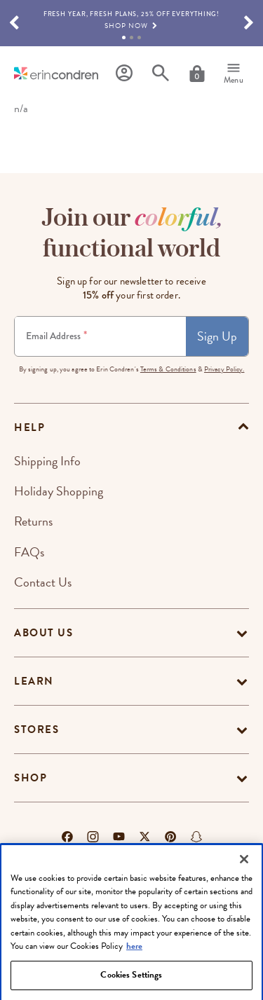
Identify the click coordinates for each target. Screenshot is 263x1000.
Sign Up (217, 336)
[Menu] (233, 73)
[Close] (244, 880)
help (29, 427)
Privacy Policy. (224, 369)
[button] (14, 23)
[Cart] (197, 73)
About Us (43, 633)
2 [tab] (131, 37)
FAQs (29, 551)
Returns (33, 521)
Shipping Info (47, 460)
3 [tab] (139, 37)
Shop (30, 778)
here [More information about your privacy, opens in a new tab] (134, 968)
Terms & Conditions (168, 369)
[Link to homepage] (56, 73)
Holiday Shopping (58, 490)
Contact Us (43, 582)
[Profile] (124, 73)
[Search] (160, 73)
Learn (34, 681)
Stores (36, 729)
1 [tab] (124, 37)
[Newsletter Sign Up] (100, 336)
